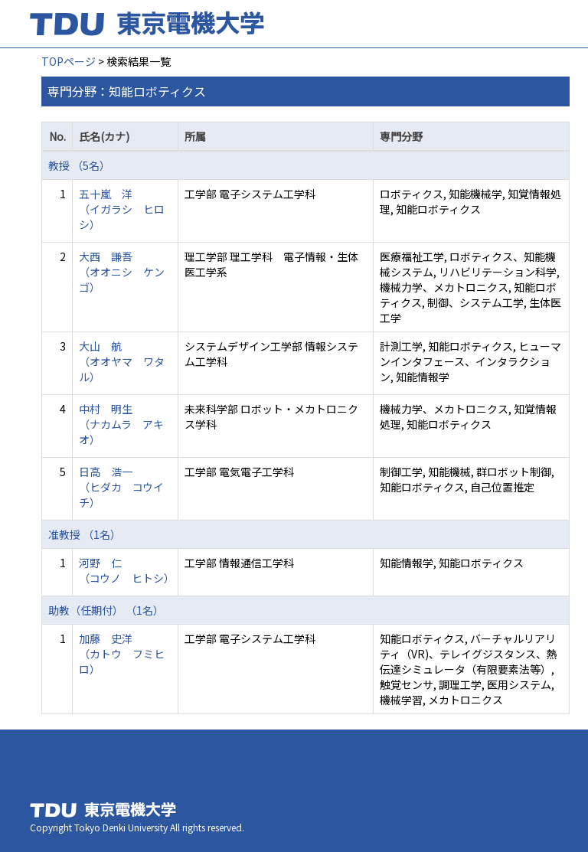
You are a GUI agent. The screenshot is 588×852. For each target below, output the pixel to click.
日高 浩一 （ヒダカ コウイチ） (121, 487)
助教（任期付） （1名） (106, 610)
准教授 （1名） (84, 534)
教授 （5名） (79, 165)
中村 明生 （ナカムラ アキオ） (121, 424)
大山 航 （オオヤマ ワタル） (122, 361)
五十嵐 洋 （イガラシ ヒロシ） (122, 209)
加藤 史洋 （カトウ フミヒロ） (122, 654)
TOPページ (68, 61)
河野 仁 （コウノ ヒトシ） (127, 570)
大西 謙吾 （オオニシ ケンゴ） (122, 272)
